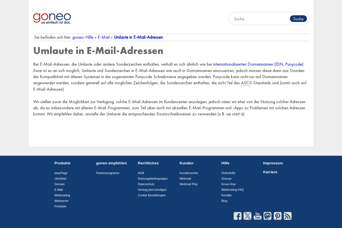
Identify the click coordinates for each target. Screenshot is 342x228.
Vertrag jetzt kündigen (152, 189)
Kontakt (227, 195)
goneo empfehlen (111, 163)
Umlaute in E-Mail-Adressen (138, 37)
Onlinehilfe (228, 173)
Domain (60, 184)
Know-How (229, 184)
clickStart (61, 178)
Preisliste (61, 206)
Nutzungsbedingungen (153, 178)
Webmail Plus (189, 184)
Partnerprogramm (108, 173)
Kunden (187, 163)
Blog (224, 200)
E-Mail (104, 37)
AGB (141, 173)
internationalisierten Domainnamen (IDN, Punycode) (258, 64)
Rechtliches (148, 163)
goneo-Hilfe (83, 37)
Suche (298, 19)
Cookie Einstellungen (152, 195)
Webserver (62, 200)
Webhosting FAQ (233, 189)
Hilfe (226, 163)
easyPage (61, 173)
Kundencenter (189, 173)
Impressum (273, 163)
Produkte (63, 163)
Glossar (227, 178)
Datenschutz (146, 184)
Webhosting (62, 195)
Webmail (185, 178)
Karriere (270, 172)
